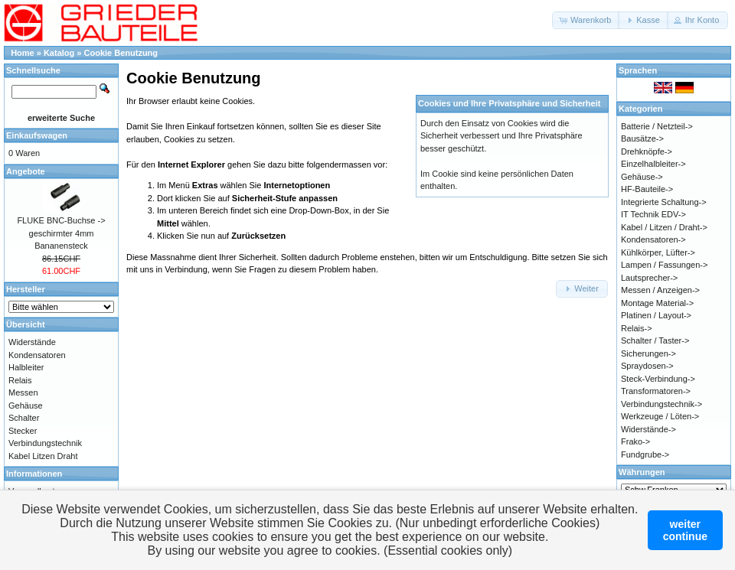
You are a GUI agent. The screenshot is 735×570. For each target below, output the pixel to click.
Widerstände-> (648, 429)
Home (22, 52)
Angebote (25, 171)
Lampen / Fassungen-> (664, 264)
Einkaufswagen (36, 135)
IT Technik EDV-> (653, 214)
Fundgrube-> (645, 454)
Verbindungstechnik (45, 443)
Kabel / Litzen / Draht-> (664, 227)
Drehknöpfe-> (646, 151)
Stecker (22, 430)
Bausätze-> (642, 138)
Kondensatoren (37, 355)
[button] (586, 20)
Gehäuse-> (642, 176)
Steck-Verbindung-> (658, 378)
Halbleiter (26, 367)
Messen (23, 392)
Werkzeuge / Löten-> (660, 416)
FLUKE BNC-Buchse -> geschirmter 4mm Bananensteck (61, 233)
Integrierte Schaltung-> (664, 202)
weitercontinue (685, 530)
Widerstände (32, 342)
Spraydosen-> (647, 365)
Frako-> (635, 441)
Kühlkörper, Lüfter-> (658, 252)
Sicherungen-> (648, 353)
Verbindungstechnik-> (661, 404)
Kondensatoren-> (653, 239)
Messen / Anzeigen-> (660, 290)
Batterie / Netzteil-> (657, 126)
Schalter (23, 417)
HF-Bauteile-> (647, 189)
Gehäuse (25, 405)
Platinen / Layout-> (656, 315)
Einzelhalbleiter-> (653, 163)
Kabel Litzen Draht (43, 456)
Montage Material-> (657, 303)
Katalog (59, 52)
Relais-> (636, 328)
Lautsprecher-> (649, 277)
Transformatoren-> (656, 391)
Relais (20, 380)
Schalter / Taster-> (655, 340)
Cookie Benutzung (121, 52)
